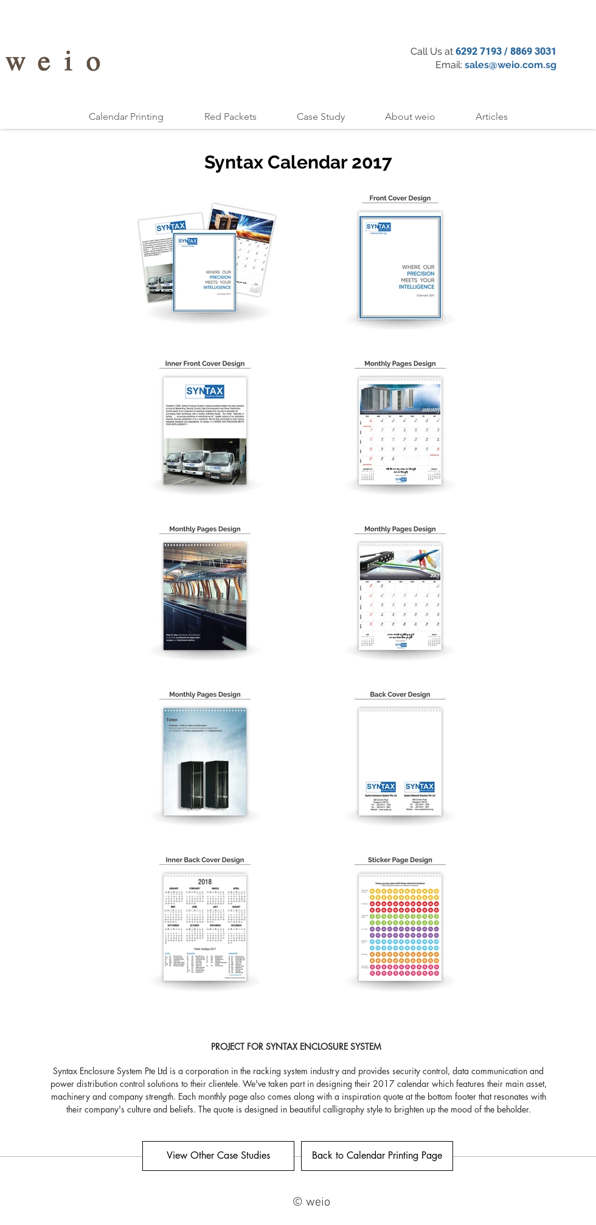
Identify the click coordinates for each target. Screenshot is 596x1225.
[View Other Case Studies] (218, 1156)
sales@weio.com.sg (510, 65)
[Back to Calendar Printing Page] (377, 1156)
